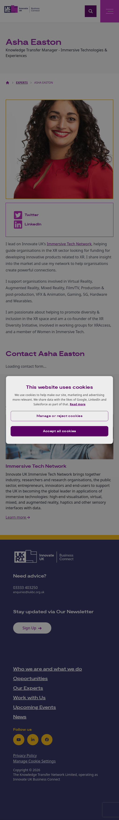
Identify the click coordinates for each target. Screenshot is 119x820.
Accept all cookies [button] (59, 431)
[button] (59, 416)
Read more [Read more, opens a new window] (78, 404)
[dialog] (59, 410)
